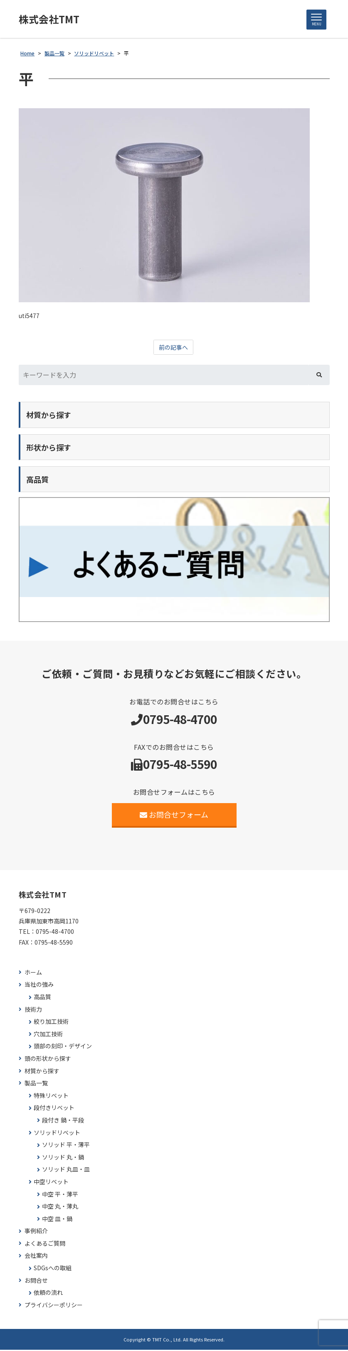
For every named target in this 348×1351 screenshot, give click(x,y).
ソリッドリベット (57, 1133)
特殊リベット (51, 1097)
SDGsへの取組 (53, 1269)
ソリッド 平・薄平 (66, 1146)
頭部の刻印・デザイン (63, 1047)
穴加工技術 (48, 1035)
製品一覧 (36, 1084)
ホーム (33, 974)
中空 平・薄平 (60, 1195)
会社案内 (36, 1257)
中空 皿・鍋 (57, 1220)
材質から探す (42, 1072)
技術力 (33, 1010)
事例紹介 (36, 1232)
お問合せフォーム (174, 815)
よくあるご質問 (45, 1245)
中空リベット (51, 1183)
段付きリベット (54, 1109)
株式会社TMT (52, 19)
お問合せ (36, 1281)
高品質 (42, 998)
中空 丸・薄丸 (60, 1208)
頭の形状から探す (48, 1060)
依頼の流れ (48, 1294)
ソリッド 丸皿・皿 (66, 1170)
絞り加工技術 (51, 1023)
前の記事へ (173, 348)
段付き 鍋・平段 (63, 1121)
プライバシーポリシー (54, 1306)
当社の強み (39, 986)
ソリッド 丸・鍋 (63, 1158)
